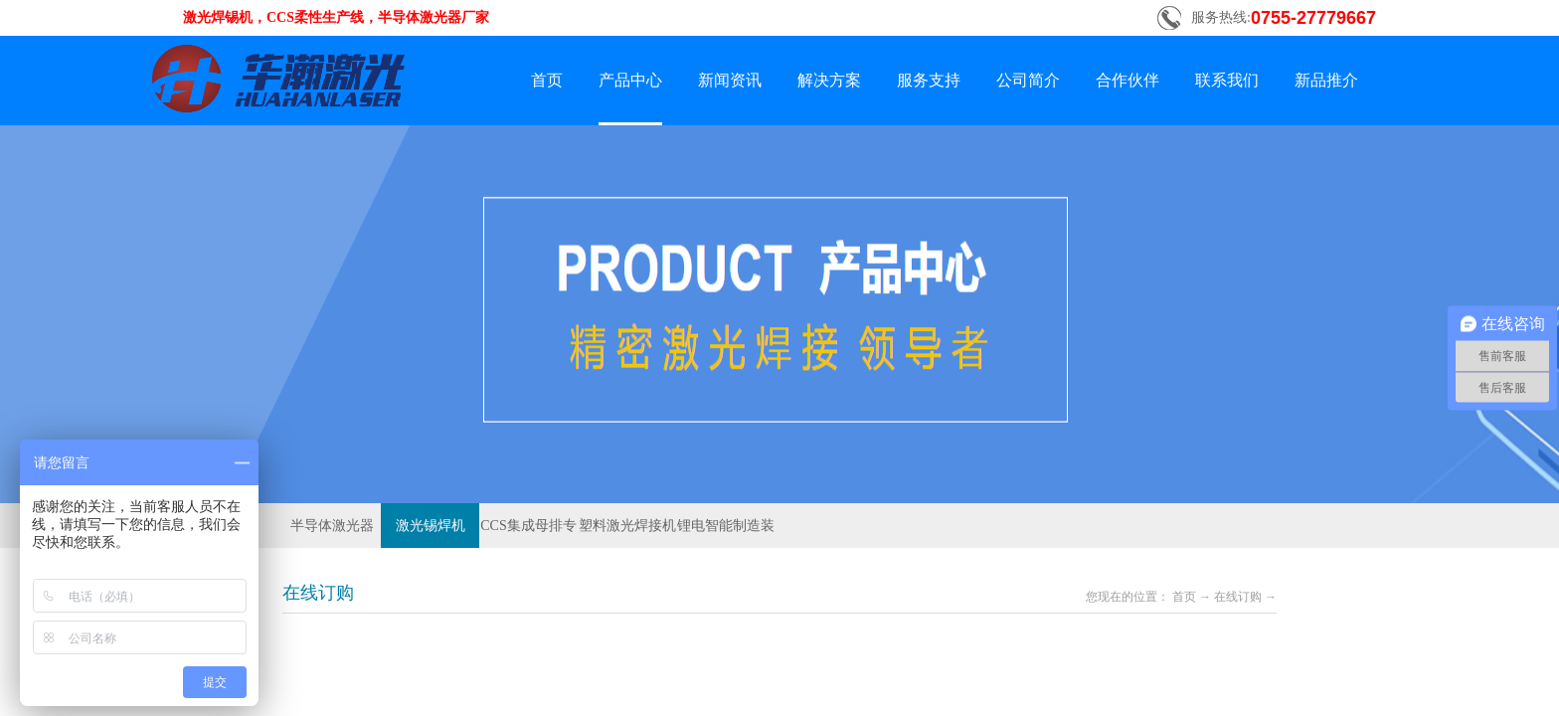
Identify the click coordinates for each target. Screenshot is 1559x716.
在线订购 (1238, 597)
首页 (547, 80)
